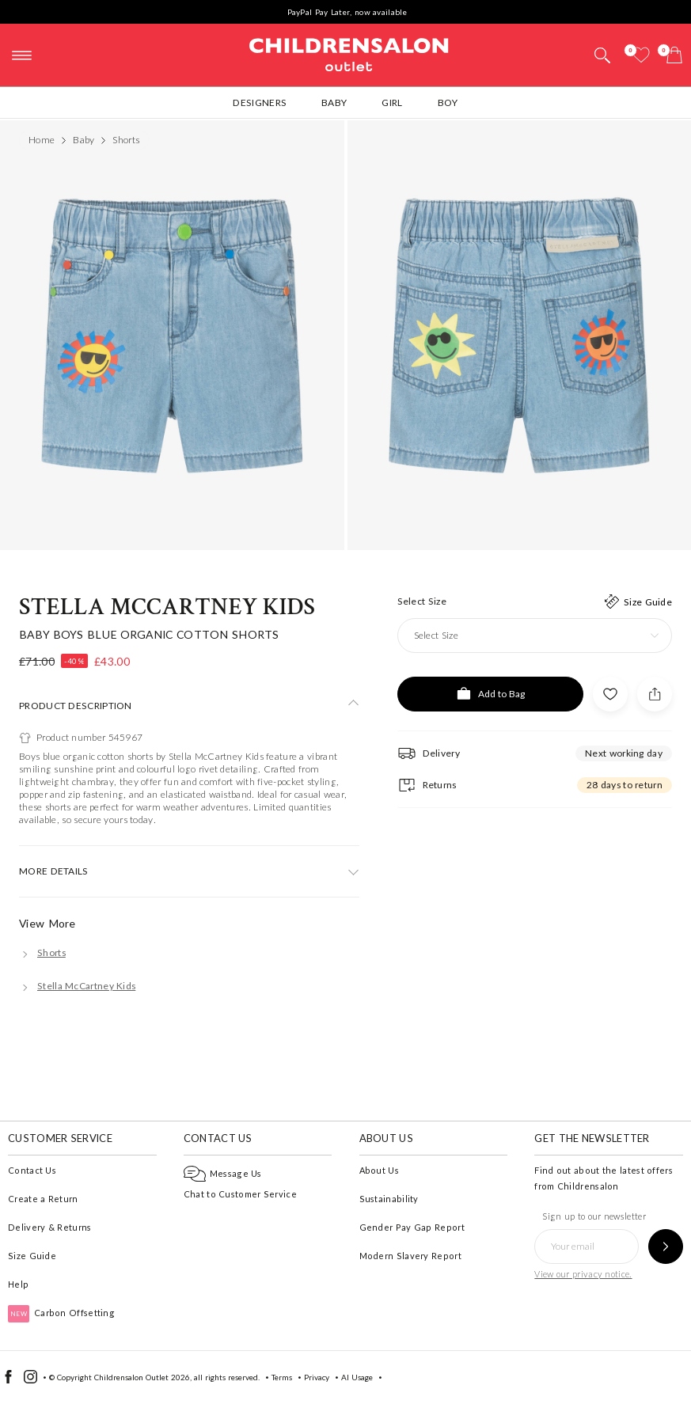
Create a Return (43, 1198)
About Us (379, 1170)
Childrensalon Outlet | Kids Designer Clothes (349, 53)
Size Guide (32, 1255)
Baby (334, 102)
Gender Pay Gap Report (412, 1227)
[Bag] (674, 55)
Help (18, 1284)
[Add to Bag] (490, 694)
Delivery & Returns (49, 1227)
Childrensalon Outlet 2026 (142, 1377)
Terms (281, 1377)
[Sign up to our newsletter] (665, 1246)
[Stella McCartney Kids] (77, 986)
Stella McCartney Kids (167, 607)
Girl (392, 102)
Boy (448, 102)
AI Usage (357, 1377)
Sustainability (389, 1198)
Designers (260, 102)
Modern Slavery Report (410, 1255)
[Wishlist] (641, 55)
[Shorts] (42, 952)
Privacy (316, 1377)
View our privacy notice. (583, 1274)
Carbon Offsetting (61, 1312)
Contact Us (32, 1170)
